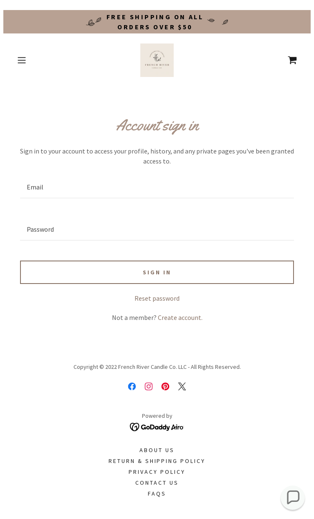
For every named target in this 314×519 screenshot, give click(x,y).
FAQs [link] (157, 493)
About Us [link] (157, 450)
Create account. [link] (180, 317)
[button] (34, 60)
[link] (157, 60)
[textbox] (157, 187)
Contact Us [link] (157, 482)
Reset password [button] (157, 298)
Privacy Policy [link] (157, 472)
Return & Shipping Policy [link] (157, 461)
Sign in (157, 272)
